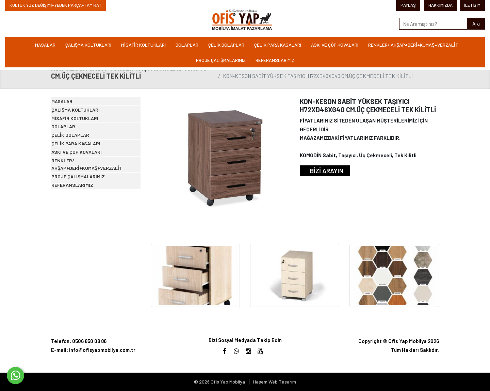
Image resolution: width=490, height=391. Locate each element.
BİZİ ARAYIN (326, 171)
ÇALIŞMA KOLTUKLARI (88, 45)
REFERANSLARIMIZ (275, 60)
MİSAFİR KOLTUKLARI (143, 45)
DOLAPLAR (187, 45)
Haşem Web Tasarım (274, 382)
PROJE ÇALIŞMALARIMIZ (221, 60)
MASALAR (45, 45)
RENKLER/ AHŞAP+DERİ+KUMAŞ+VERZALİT (413, 45)
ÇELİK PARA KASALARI (277, 45)
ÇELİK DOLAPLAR (226, 45)
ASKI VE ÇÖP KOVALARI (334, 45)
